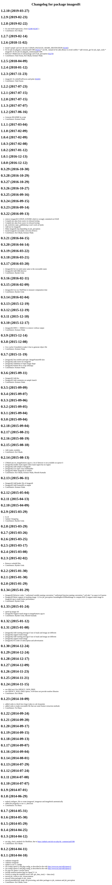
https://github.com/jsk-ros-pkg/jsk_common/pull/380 (56, 841)
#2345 (65, 48)
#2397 (36, 29)
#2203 (37, 79)
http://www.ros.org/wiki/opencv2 (59, 866)
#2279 (50, 54)
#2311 (38, 50)
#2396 (30, 29)
